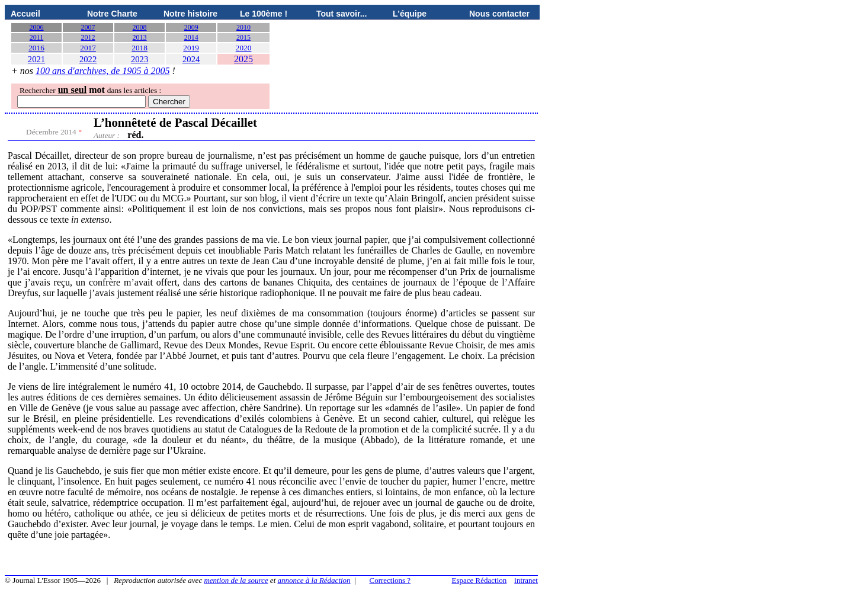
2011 (37, 37)
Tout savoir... (341, 13)
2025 (243, 59)
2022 (88, 59)
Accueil (25, 13)
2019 (191, 47)
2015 (243, 37)
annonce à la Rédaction (314, 580)
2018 (139, 47)
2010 (243, 27)
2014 (191, 37)
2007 (88, 27)
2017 (88, 47)
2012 (88, 37)
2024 (191, 59)
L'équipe (409, 13)
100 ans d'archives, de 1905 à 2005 (102, 71)
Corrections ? (390, 580)
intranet (526, 580)
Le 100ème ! (263, 13)
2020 (244, 47)
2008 (140, 27)
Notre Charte (112, 13)
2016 (36, 47)
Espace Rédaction (479, 580)
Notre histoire (190, 13)
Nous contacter (499, 13)
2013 (140, 37)
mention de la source (236, 580)
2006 (37, 27)
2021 (36, 59)
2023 (139, 59)
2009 (191, 27)
